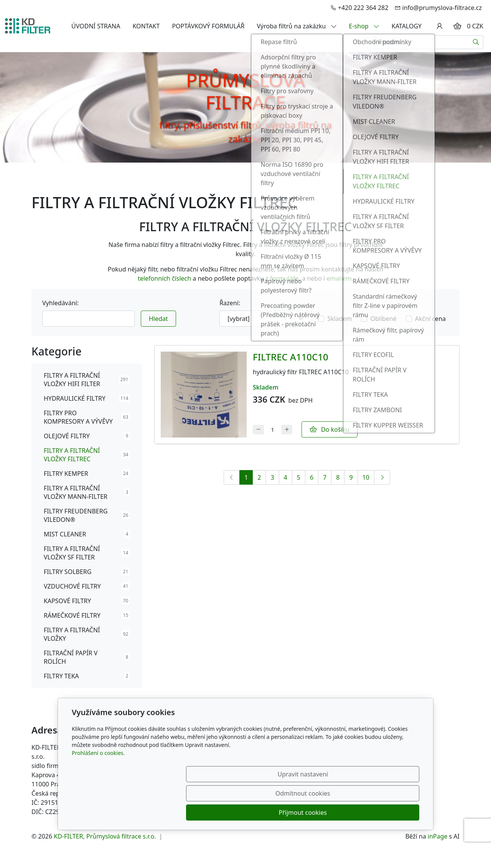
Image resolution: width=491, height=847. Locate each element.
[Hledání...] (422, 42)
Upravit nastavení (229, 812)
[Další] (382, 477)
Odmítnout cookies (305, 812)
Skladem (339, 318)
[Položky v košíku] (457, 26)
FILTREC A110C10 (290, 356)
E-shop (364, 26)
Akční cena (430, 318)
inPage (438, 836)
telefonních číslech (164, 278)
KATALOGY (407, 26)
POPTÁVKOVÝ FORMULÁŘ (208, 26)
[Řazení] (265, 319)
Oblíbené (383, 318)
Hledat (158, 318)
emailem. (339, 278)
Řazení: (229, 303)
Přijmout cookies (382, 812)
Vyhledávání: (60, 303)
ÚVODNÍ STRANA (95, 26)
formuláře (284, 278)
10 (365, 477)
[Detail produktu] (204, 394)
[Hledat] (476, 42)
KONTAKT (146, 26)
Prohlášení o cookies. (98, 791)
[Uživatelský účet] (439, 26)
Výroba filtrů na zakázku (297, 26)
